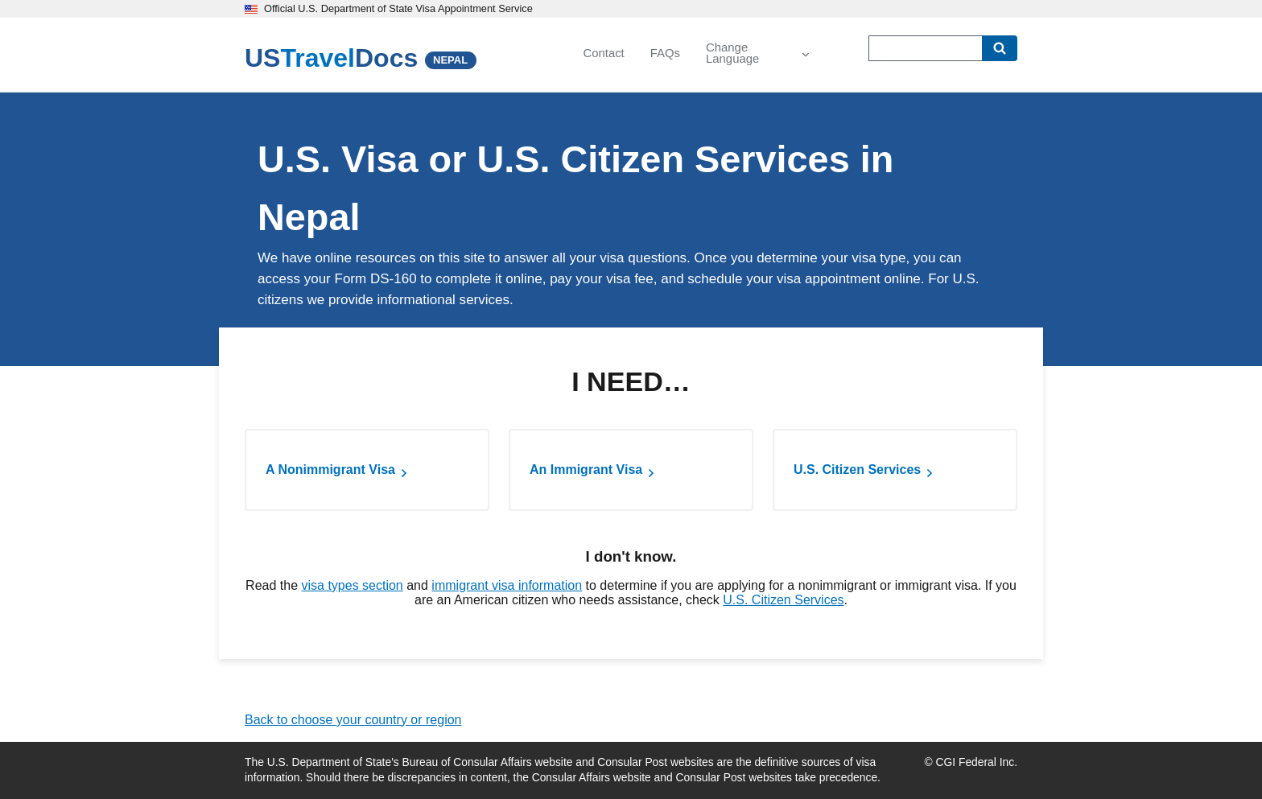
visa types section (351, 585)
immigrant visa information (506, 585)
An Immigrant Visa (586, 469)
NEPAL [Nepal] (450, 60)
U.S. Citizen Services (857, 469)
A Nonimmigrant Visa (330, 469)
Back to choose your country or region (353, 720)
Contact (603, 53)
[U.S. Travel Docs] (331, 57)
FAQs (665, 53)
